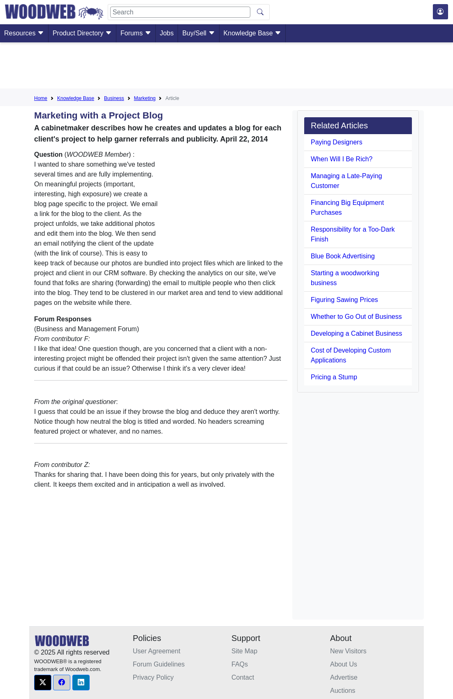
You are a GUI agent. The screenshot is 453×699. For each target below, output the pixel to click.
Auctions (342, 690)
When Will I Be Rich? (341, 159)
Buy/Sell (198, 33)
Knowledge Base (253, 33)
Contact (242, 677)
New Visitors (348, 651)
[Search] (180, 12)
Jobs (167, 33)
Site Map (244, 651)
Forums (135, 33)
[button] (42, 682)
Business (114, 98)
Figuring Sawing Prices (344, 299)
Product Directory (82, 33)
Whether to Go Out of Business (356, 316)
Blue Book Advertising (343, 256)
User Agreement (156, 651)
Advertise (344, 677)
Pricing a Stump (334, 377)
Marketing (145, 98)
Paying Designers (336, 142)
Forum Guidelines (159, 664)
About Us (343, 664)
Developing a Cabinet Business (356, 333)
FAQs (239, 664)
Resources (24, 33)
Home (40, 98)
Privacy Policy (153, 677)
